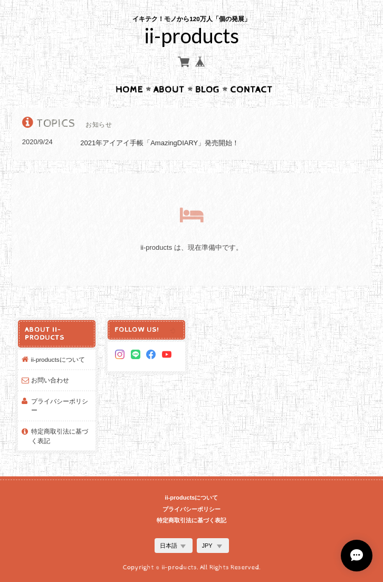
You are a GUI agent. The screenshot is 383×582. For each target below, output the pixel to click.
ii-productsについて (58, 359)
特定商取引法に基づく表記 (59, 436)
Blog (207, 90)
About (169, 90)
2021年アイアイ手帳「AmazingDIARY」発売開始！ (159, 143)
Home (129, 90)
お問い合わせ (50, 380)
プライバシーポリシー (59, 406)
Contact (251, 90)
